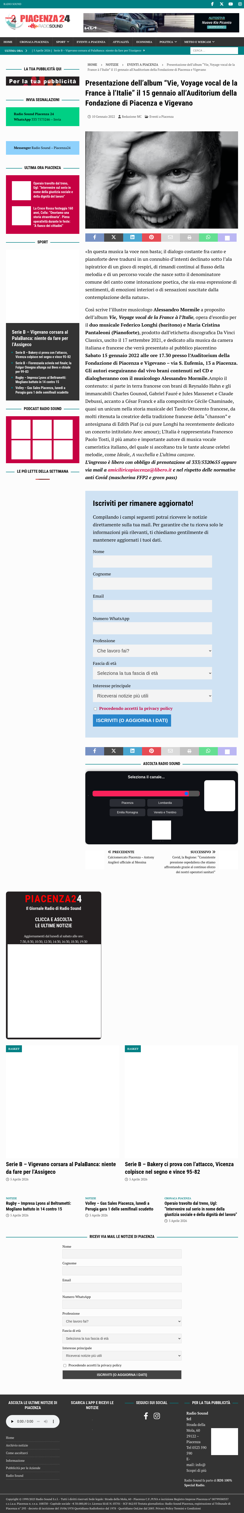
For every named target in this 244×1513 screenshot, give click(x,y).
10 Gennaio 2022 (103, 116)
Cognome (102, 574)
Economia (144, 42)
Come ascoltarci (17, 1453)
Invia (57, 119)
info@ (201, 1464)
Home (8, 42)
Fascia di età (105, 663)
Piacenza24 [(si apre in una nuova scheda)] (62, 147)
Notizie (112, 64)
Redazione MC (132, 116)
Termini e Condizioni (187, 1508)
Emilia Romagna (127, 812)
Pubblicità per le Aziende (23, 1468)
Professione (104, 640)
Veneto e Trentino (165, 812)
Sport (61, 42)
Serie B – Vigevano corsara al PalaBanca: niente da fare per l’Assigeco (40, 338)
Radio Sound (12, 4)
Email (98, 596)
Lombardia (165, 803)
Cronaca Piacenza (34, 42)
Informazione (15, 1460)
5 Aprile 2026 (19, 1179)
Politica (166, 42)
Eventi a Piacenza (91, 42)
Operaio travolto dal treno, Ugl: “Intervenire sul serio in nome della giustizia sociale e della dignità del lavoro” (200, 1209)
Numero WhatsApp (111, 618)
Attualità (121, 42)
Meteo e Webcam (197, 42)
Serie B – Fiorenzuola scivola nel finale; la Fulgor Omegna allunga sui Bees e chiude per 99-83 (43, 367)
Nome (98, 551)
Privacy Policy (164, 1508)
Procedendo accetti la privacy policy (136, 708)
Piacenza (127, 803)
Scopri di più (197, 1470)
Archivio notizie (17, 1445)
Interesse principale (112, 685)
